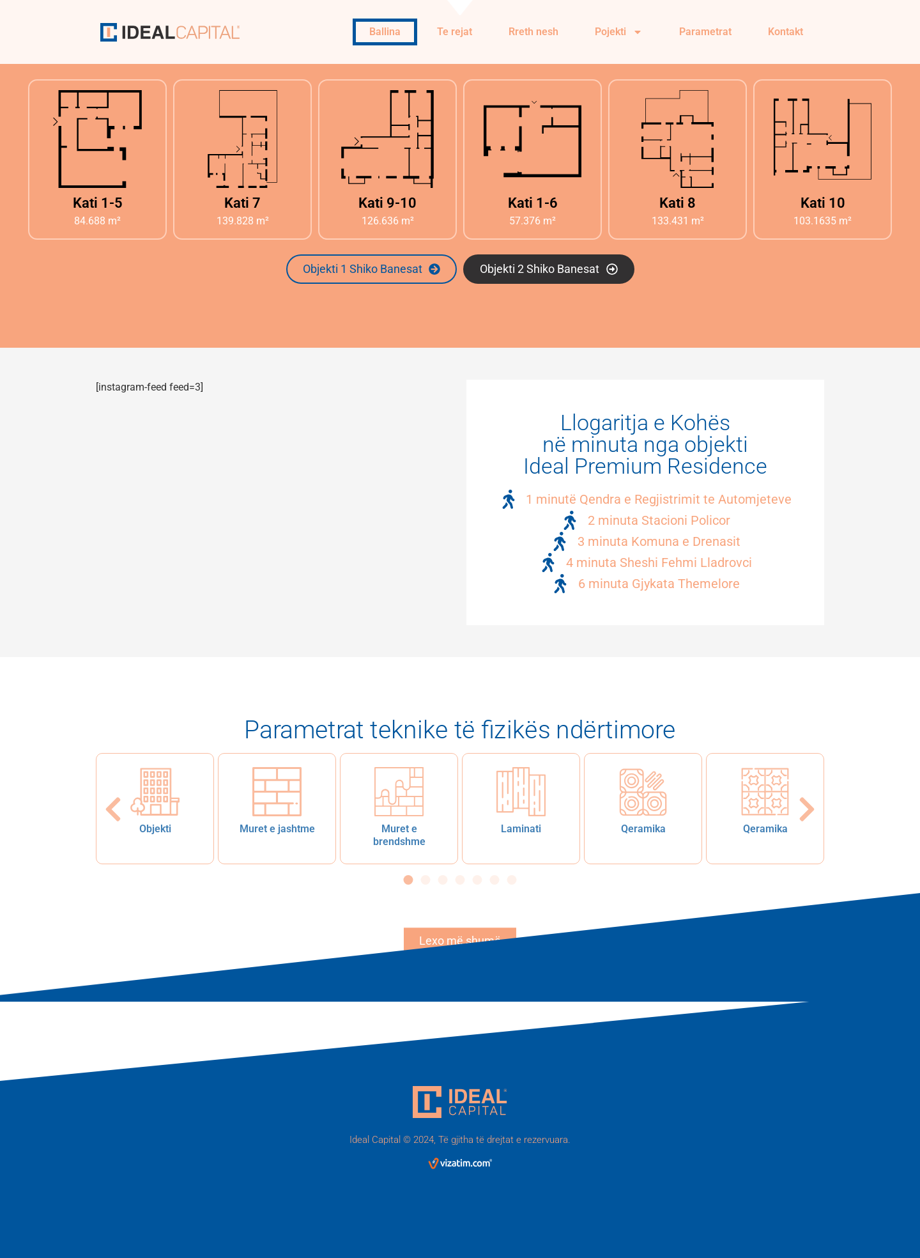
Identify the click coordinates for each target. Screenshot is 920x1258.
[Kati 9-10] (387, 139)
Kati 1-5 (98, 203)
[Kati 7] (242, 139)
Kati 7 (242, 203)
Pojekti (619, 31)
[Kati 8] (677, 139)
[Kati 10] (822, 139)
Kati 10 (823, 203)
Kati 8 (677, 203)
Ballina (385, 32)
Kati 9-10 (387, 203)
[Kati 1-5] (97, 139)
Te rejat (454, 32)
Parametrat (705, 32)
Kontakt (785, 32)
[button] (113, 809)
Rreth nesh (533, 32)
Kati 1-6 (533, 203)
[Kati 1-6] (532, 139)
